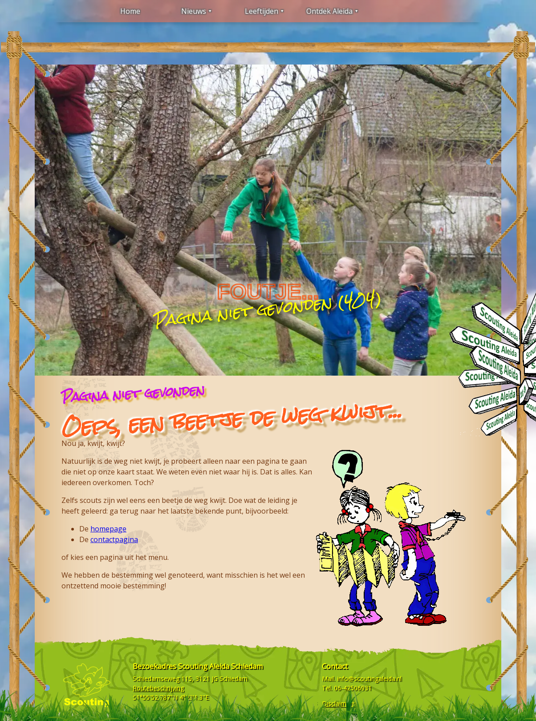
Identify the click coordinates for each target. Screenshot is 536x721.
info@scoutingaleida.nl (369, 678)
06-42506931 (353, 688)
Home (130, 11)
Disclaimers (338, 703)
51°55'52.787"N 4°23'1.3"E (171, 697)
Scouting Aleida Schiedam (220, 666)
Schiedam (233, 678)
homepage (108, 529)
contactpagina (114, 539)
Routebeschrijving (158, 688)
